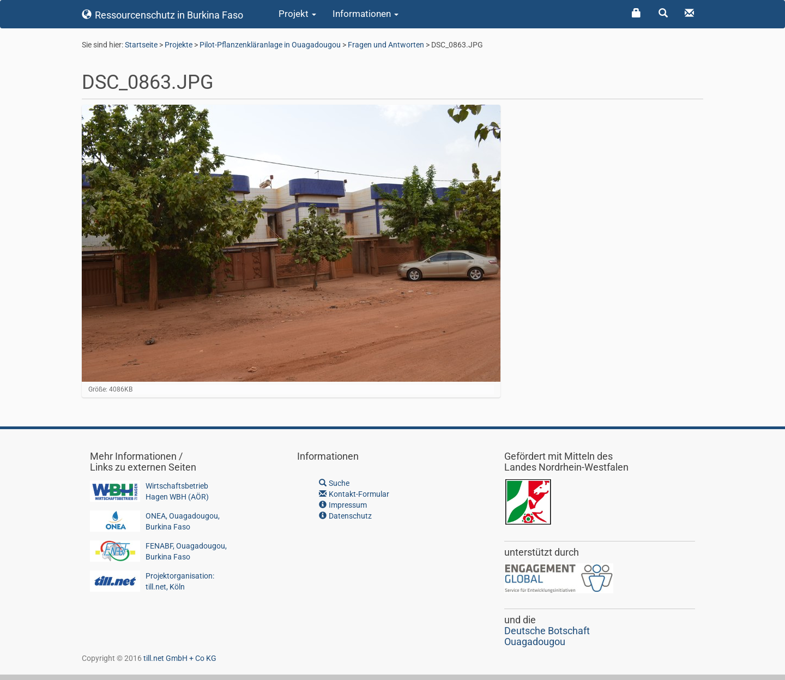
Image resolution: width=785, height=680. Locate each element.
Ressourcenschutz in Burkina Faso (162, 15)
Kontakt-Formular (354, 494)
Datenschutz (345, 515)
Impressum (343, 505)
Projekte (178, 44)
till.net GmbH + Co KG (179, 658)
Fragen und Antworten (386, 44)
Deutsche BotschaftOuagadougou (547, 636)
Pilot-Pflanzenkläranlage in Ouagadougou (270, 44)
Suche (334, 483)
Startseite (141, 44)
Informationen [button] (365, 13)
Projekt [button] (297, 13)
